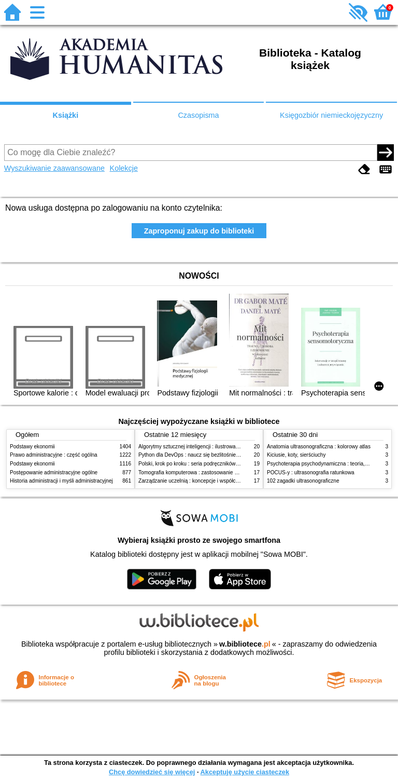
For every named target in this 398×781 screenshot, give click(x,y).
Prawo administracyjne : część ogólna (53, 455)
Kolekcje (124, 168)
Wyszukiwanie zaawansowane (54, 168)
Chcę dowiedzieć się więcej (152, 772)
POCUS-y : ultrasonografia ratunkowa (310, 472)
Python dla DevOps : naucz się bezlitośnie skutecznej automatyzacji (216, 455)
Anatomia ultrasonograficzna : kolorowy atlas (319, 446)
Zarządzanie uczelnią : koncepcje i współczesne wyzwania (206, 481)
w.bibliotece (245, 644)
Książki (66, 115)
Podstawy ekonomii (32, 446)
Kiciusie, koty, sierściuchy (296, 455)
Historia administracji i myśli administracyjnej (61, 481)
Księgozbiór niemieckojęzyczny (331, 115)
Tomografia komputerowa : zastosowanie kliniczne (196, 472)
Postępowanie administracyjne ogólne (53, 472)
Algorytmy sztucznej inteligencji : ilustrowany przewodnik (203, 446)
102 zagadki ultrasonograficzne (303, 481)
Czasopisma (198, 115)
